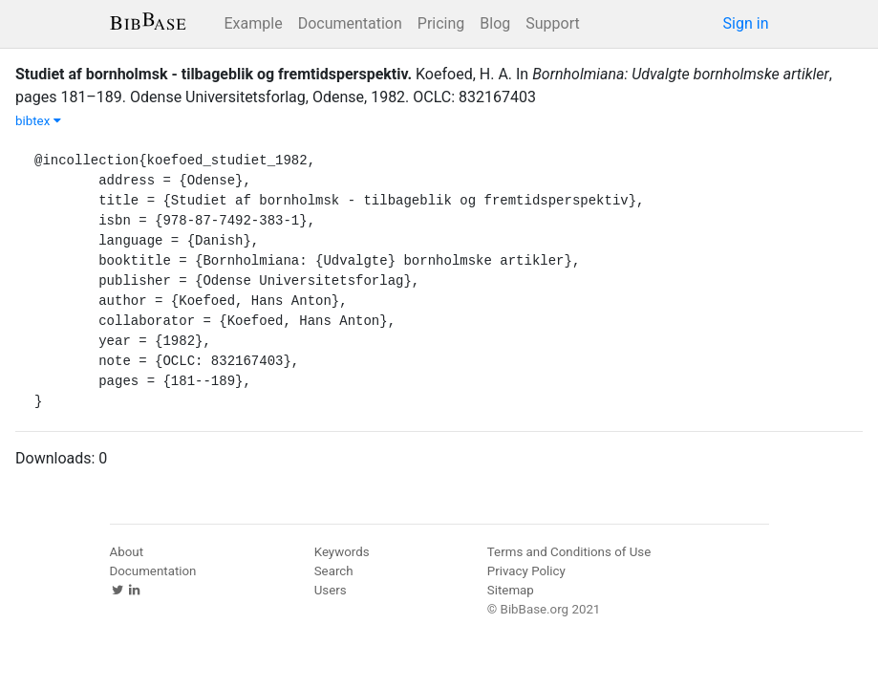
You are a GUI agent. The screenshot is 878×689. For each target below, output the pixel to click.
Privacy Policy (526, 571)
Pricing (441, 23)
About (127, 552)
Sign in (746, 23)
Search (333, 571)
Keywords (342, 552)
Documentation (350, 23)
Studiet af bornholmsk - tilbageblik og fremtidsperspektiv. (213, 74)
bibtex (38, 121)
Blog (495, 23)
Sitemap (510, 590)
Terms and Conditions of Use (569, 552)
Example (254, 23)
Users (330, 590)
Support (552, 23)
